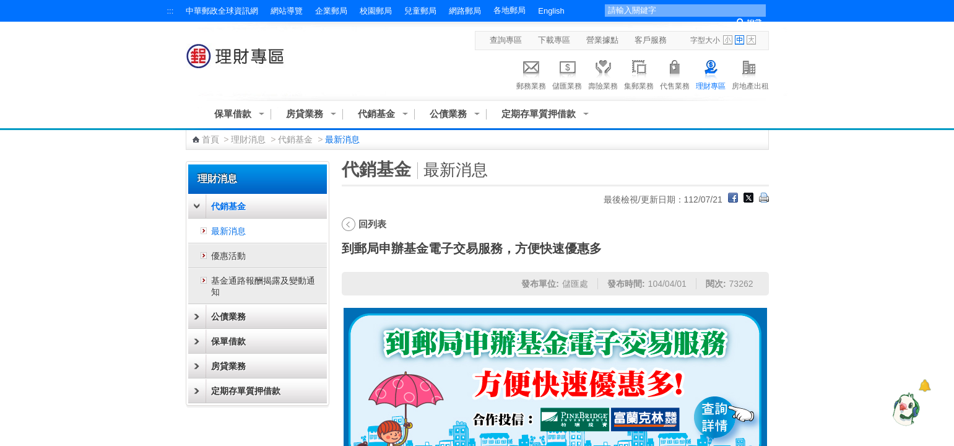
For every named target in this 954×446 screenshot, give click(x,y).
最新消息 (228, 231)
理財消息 (248, 139)
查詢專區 (506, 40)
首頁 (210, 139)
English (551, 10)
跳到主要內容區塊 (6, 6)
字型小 (727, 40)
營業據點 (602, 40)
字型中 (739, 40)
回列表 (372, 224)
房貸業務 (304, 113)
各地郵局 (509, 10)
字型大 (751, 40)
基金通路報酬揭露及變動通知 (263, 286)
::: (170, 10)
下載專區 (554, 40)
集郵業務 (639, 73)
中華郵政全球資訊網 (222, 10)
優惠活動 (228, 256)
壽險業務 (603, 73)
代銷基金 (376, 113)
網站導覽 (287, 10)
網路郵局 (465, 10)
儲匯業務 (567, 73)
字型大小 (705, 40)
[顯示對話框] (924, 385)
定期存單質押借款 (538, 113)
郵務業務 (531, 73)
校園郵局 (376, 10)
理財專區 (711, 73)
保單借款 (232, 113)
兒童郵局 (420, 10)
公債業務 (448, 113)
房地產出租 (750, 73)
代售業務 (675, 73)
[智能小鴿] (904, 408)
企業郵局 (331, 10)
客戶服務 (651, 40)
